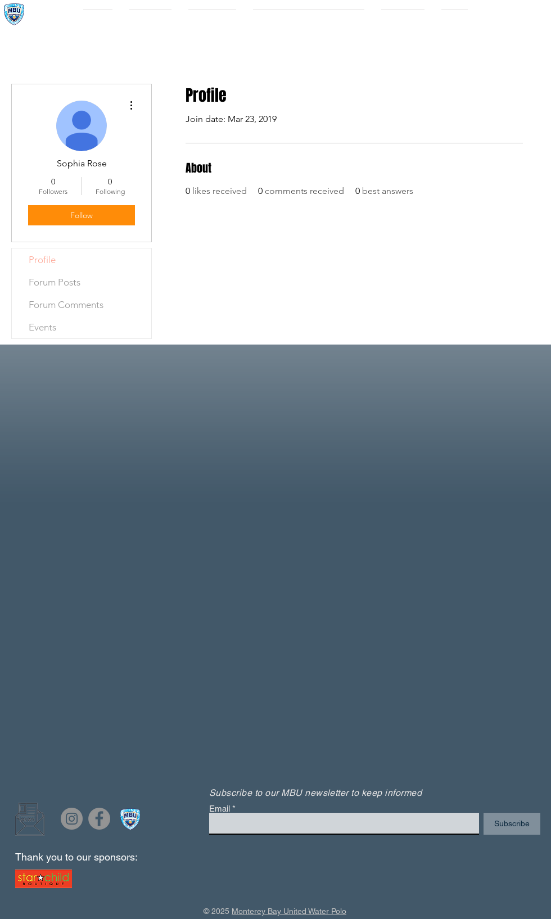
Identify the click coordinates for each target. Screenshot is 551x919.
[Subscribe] (512, 824)
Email (219, 808)
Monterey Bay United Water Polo (289, 911)
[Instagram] (72, 819)
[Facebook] (99, 819)
